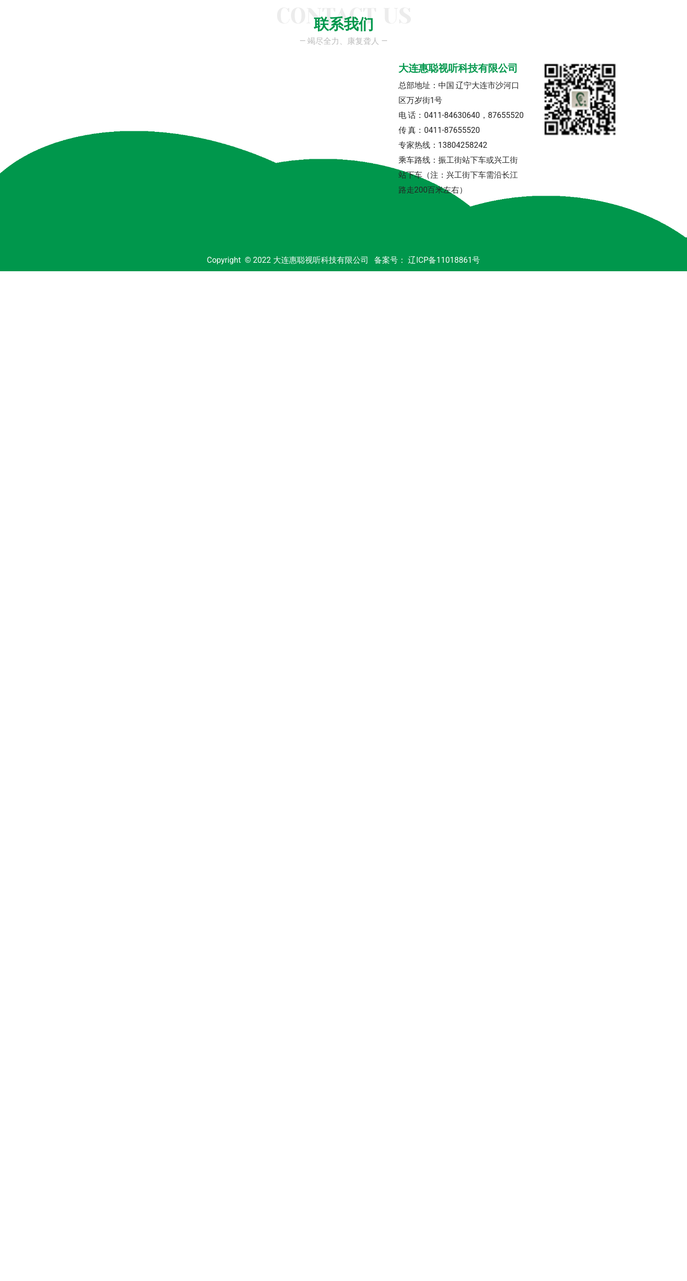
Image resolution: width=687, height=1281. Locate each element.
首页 (90, 88)
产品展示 (399, 88)
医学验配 (461, 88)
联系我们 (584, 88)
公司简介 (144, 88)
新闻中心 (268, 88)
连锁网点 (522, 88)
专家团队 (206, 88)
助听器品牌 (333, 88)
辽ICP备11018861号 (444, 1270)
